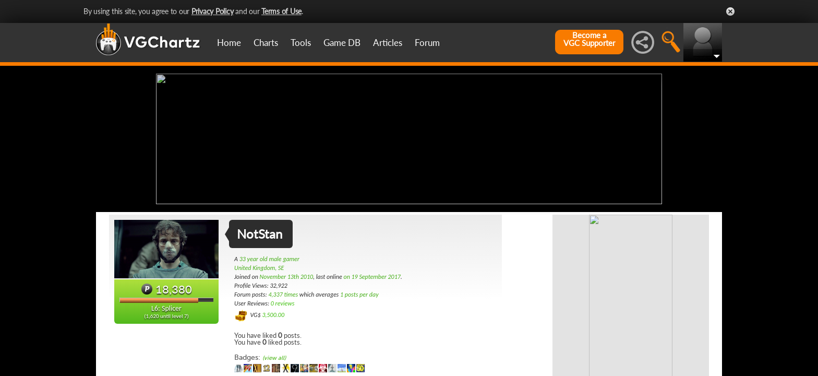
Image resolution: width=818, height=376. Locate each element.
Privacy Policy (212, 11)
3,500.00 (273, 315)
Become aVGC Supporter (589, 39)
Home (229, 42)
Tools (301, 42)
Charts (266, 42)
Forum (427, 42)
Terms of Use (281, 11)
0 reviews (283, 303)
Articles (387, 42)
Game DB (341, 42)
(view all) (274, 358)
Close (730, 11)
